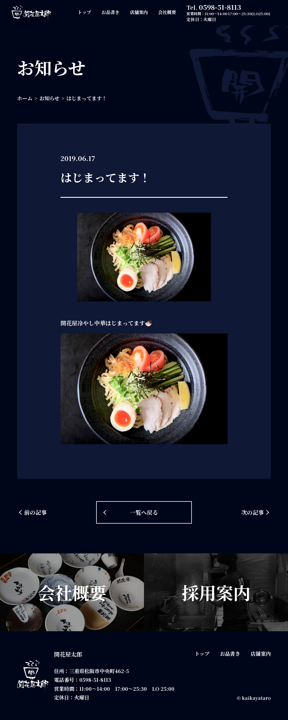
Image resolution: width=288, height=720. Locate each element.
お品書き (111, 12)
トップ (84, 12)
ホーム (24, 98)
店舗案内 (139, 12)
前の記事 (35, 512)
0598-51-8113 (220, 7)
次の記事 (252, 512)
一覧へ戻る (144, 512)
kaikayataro (256, 698)
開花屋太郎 (68, 654)
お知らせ (49, 98)
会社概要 (167, 12)
